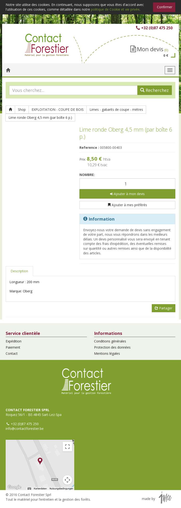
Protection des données (112, 347)
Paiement (13, 347)
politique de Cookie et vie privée (115, 9)
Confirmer (164, 7)
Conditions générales (110, 341)
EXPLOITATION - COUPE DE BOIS (58, 109)
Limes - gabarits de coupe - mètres (116, 109)
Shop (22, 109)
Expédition (13, 341)
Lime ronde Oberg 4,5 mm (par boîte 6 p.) (40, 117)
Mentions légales (107, 353)
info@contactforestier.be (25, 428)
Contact (12, 353)
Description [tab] (19, 271)
